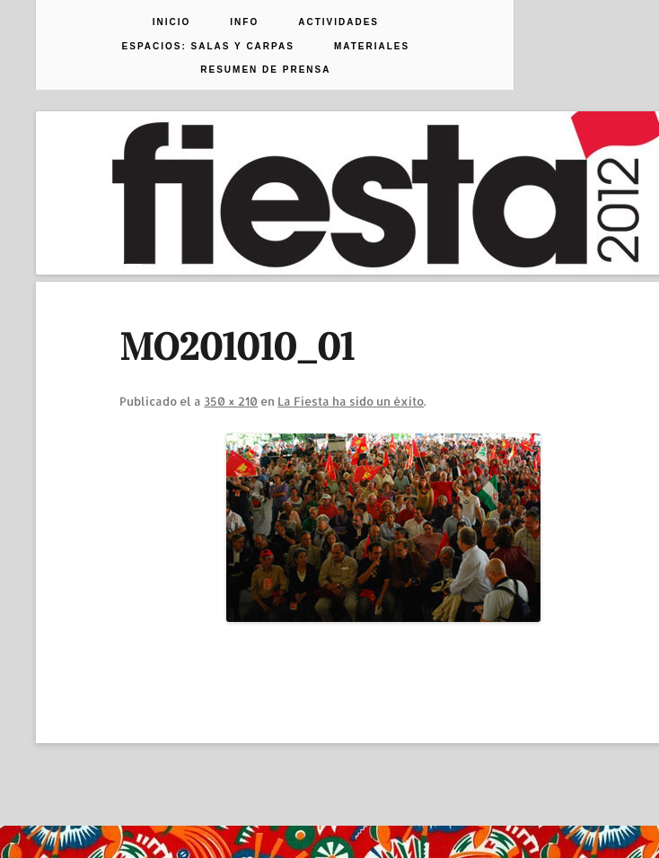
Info (244, 22)
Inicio (172, 22)
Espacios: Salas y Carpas (208, 46)
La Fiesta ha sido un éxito (350, 401)
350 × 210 (231, 401)
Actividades (338, 22)
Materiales (371, 46)
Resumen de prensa (265, 70)
